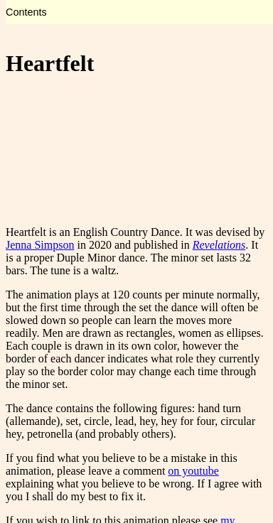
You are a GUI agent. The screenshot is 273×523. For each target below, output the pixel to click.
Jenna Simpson (40, 245)
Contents (26, 12)
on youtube (193, 471)
